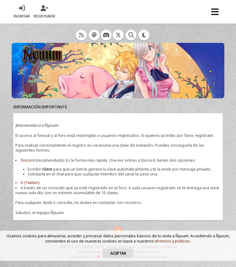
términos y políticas (172, 241)
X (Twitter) (30, 182)
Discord (28, 160)
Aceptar (118, 253)
